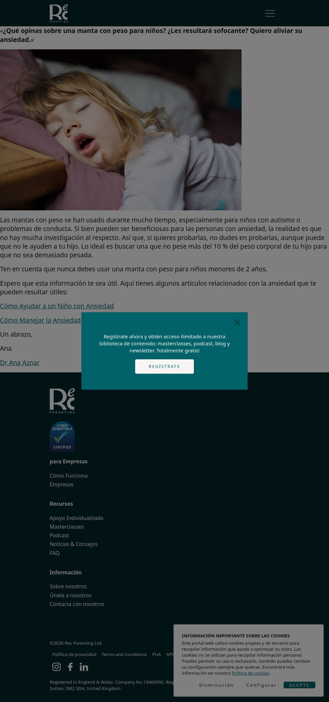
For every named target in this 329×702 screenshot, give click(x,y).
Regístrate (165, 366)
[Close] (237, 322)
